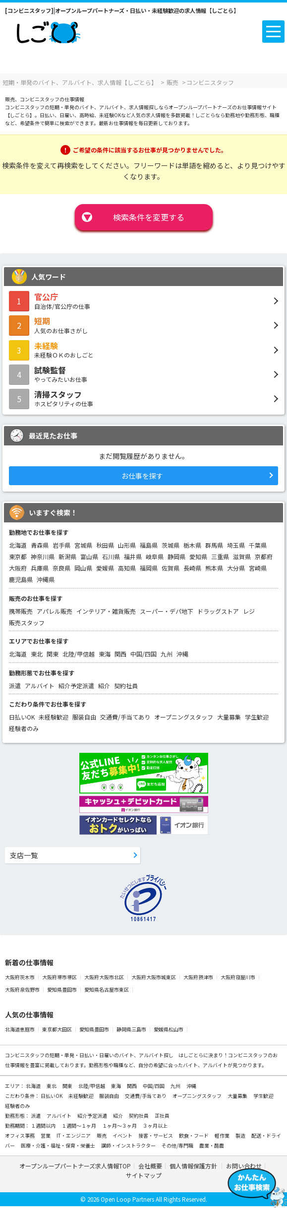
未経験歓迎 (53, 717)
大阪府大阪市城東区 (154, 977)
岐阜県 (155, 556)
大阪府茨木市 (20, 977)
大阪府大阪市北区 (104, 977)
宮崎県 (258, 568)
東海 (105, 654)
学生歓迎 (257, 717)
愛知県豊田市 (62, 989)
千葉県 (258, 545)
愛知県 (198, 556)
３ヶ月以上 (155, 1125)
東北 (37, 654)
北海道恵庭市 (20, 1029)
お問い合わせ (244, 1165)
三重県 (220, 556)
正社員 (162, 1115)
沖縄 (182, 654)
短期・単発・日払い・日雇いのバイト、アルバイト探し (111, 1055)
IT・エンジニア (74, 1135)
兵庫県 (40, 568)
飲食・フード (194, 1135)
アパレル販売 (54, 611)
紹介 (104, 685)
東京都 (18, 556)
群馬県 (214, 545)
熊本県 (214, 568)
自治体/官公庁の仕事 (143, 300)
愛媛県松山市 (169, 1029)
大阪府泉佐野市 (23, 989)
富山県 (89, 556)
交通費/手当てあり (125, 717)
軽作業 (222, 1135)
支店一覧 (24, 855)
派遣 (15, 685)
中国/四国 (143, 654)
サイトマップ (144, 1175)
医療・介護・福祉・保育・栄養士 (58, 1145)
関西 (120, 654)
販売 (102, 1135)
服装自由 (84, 717)
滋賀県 (242, 556)
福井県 (133, 556)
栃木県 (192, 545)
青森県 (40, 545)
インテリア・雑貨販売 (106, 611)
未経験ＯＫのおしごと (143, 349)
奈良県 (61, 568)
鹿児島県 (21, 579)
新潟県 (67, 556)
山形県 (127, 545)
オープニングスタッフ (183, 717)
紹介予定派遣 (76, 685)
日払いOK (22, 717)
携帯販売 (21, 611)
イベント (123, 1135)
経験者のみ (24, 728)
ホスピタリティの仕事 (143, 398)
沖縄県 (46, 579)
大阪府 (18, 568)
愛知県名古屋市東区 (107, 989)
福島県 (149, 545)
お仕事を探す (142, 476)
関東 (52, 654)
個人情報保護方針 (194, 1165)
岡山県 (83, 568)
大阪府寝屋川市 (238, 977)
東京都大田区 (57, 1029)
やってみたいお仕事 (143, 373)
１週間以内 (44, 1125)
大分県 (236, 568)
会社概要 (150, 1165)
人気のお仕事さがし (143, 324)
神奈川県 (43, 556)
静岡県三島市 (131, 1029)
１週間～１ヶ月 (79, 1125)
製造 (240, 1135)
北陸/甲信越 (78, 654)
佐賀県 (170, 568)
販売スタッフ (27, 622)
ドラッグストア (218, 611)
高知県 (127, 568)
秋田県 (105, 545)
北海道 (18, 545)
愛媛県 (105, 568)
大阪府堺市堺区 (60, 977)
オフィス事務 (20, 1135)
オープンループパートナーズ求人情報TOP (75, 1165)
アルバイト (40, 685)
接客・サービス (156, 1135)
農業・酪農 (211, 1145)
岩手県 (61, 545)
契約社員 (126, 685)
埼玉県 (236, 545)
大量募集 (229, 717)
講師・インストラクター (129, 1145)
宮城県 (83, 545)
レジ (249, 611)
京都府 (264, 556)
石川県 (111, 556)
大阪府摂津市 (198, 977)
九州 (166, 654)
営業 (46, 1135)
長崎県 (192, 568)
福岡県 (149, 568)
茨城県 (170, 545)
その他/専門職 (178, 1145)
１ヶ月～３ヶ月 (120, 1125)
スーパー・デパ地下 (166, 611)
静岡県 (176, 556)
